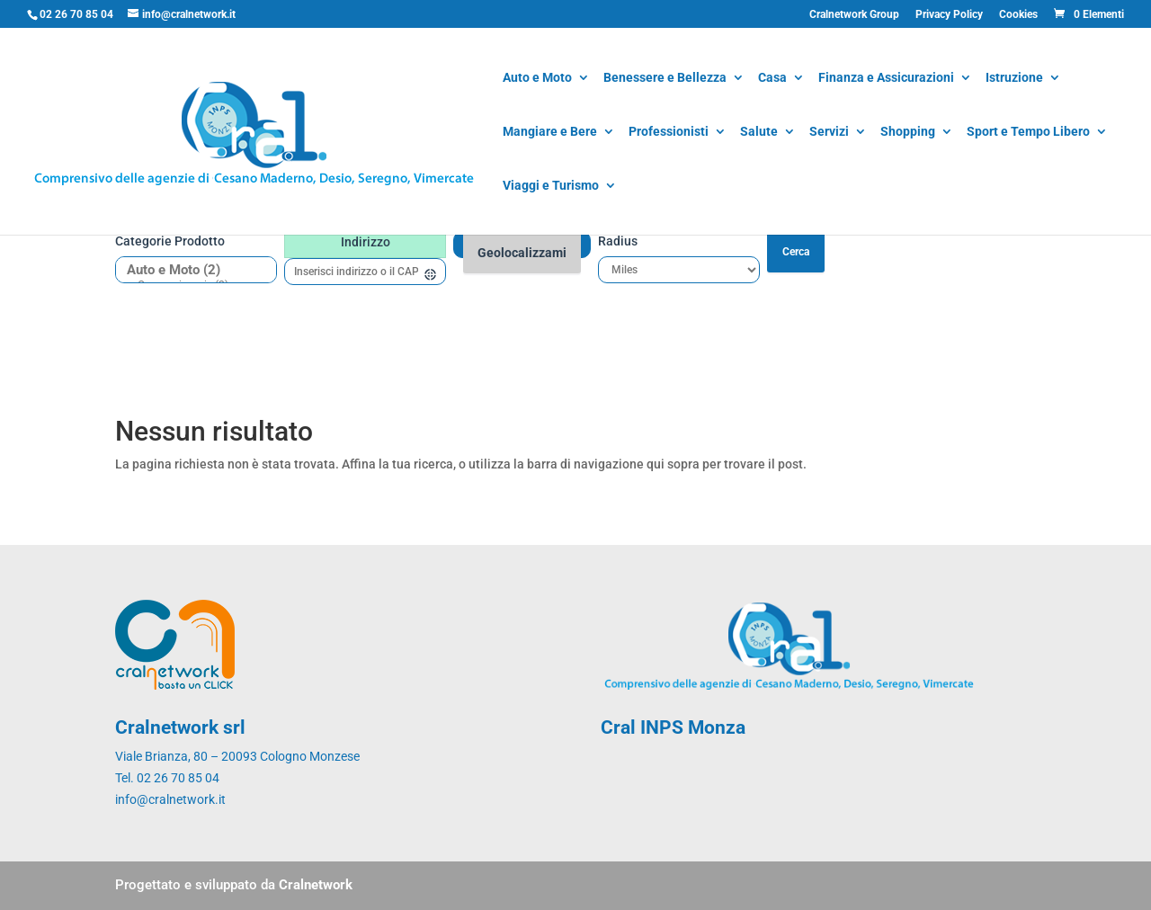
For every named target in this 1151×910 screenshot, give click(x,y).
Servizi (829, 132)
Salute (759, 132)
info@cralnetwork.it (170, 799)
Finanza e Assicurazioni (886, 79)
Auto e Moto (537, 79)
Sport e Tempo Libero (1028, 132)
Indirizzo (365, 242)
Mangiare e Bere (550, 132)
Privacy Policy (949, 15)
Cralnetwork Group (854, 15)
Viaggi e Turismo (551, 186)
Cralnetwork (315, 885)
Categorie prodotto (170, 241)
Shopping (907, 132)
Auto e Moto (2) (189, 270)
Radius (618, 241)
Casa (772, 79)
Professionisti (669, 132)
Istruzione (1014, 79)
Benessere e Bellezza (665, 79)
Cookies (1018, 15)
